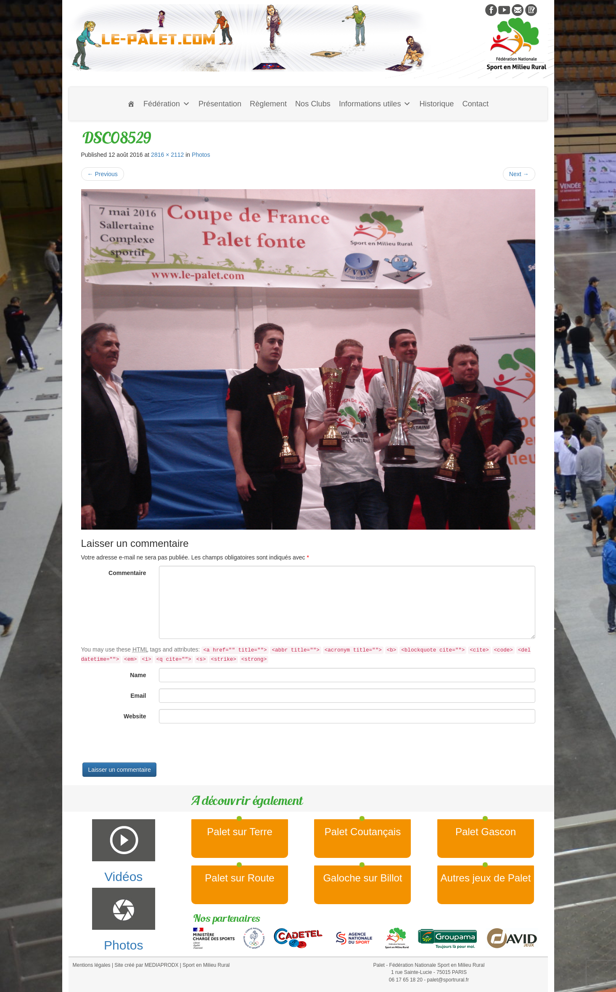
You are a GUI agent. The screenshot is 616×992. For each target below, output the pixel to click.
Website (135, 716)
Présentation (219, 104)
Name (138, 675)
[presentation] (145, 746)
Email (138, 695)
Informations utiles (375, 104)
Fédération (166, 104)
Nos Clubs (312, 104)
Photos (201, 154)
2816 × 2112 (167, 154)
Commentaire (127, 573)
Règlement (268, 104)
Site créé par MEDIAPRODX (146, 965)
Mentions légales (92, 965)
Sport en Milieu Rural (206, 965)
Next (519, 174)
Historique (436, 104)
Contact (475, 104)
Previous (102, 174)
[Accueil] (131, 104)
